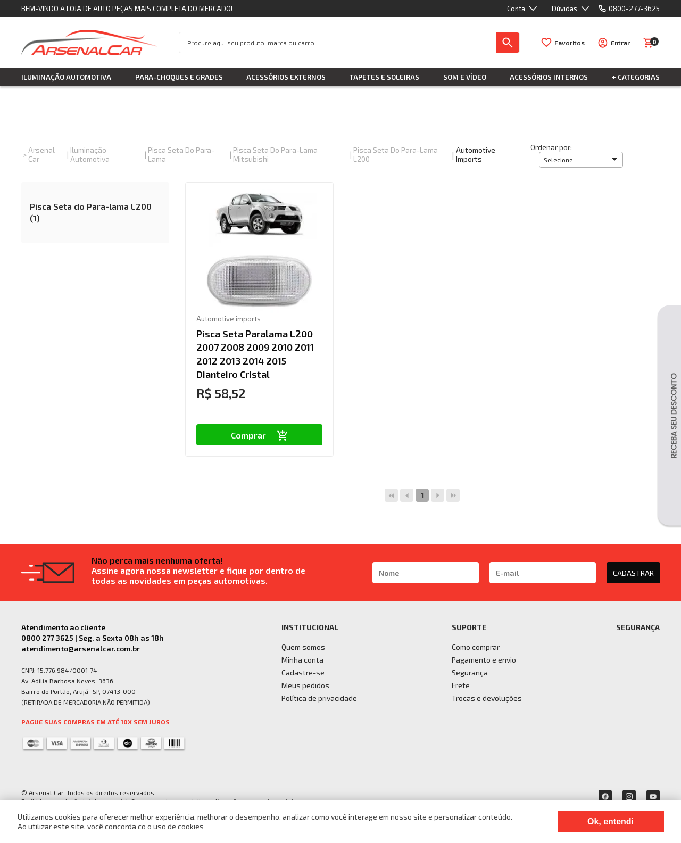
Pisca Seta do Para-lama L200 (395, 154)
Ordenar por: (551, 147)
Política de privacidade (319, 697)
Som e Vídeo (464, 77)
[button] (581, 160)
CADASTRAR (633, 572)
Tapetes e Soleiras (384, 77)
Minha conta (302, 659)
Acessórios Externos (286, 77)
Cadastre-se (303, 672)
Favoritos (569, 42)
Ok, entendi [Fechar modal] (610, 821)
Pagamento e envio (484, 659)
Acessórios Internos (549, 77)
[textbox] (337, 42)
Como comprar (476, 646)
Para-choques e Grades (179, 77)
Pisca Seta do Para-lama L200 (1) (91, 212)
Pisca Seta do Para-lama (181, 154)
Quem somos (303, 646)
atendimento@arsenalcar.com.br (80, 648)
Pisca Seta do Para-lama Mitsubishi (275, 154)
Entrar (620, 42)
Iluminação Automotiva (66, 77)
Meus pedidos (305, 685)
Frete (461, 685)
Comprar (259, 435)
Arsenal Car (41, 154)
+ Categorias (636, 77)
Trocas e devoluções (487, 697)
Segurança (470, 672)
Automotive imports (475, 154)
